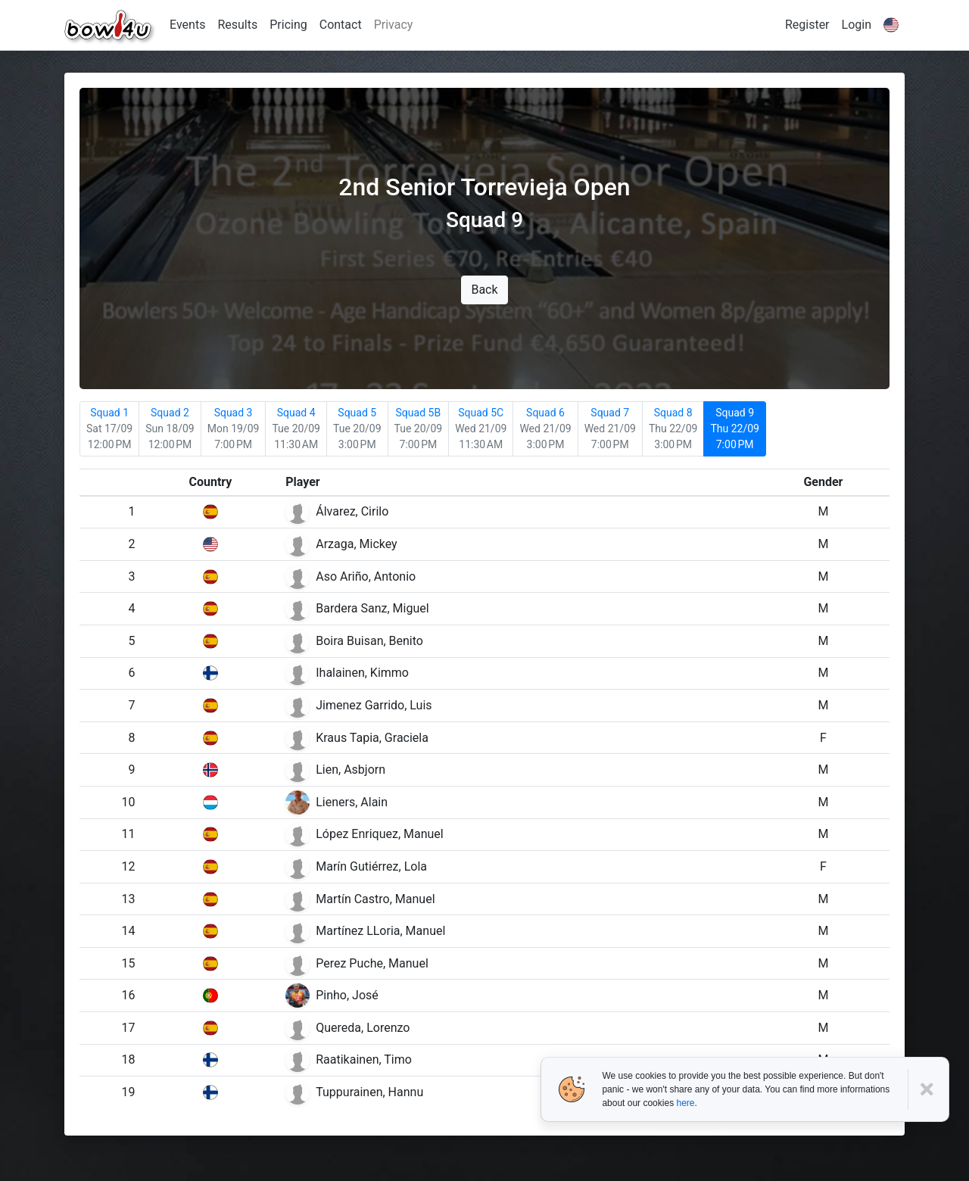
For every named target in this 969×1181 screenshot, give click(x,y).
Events (187, 24)
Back (484, 289)
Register (807, 24)
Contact (340, 24)
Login (856, 24)
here (685, 1103)
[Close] (928, 1089)
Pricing (288, 24)
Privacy (393, 24)
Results (237, 24)
